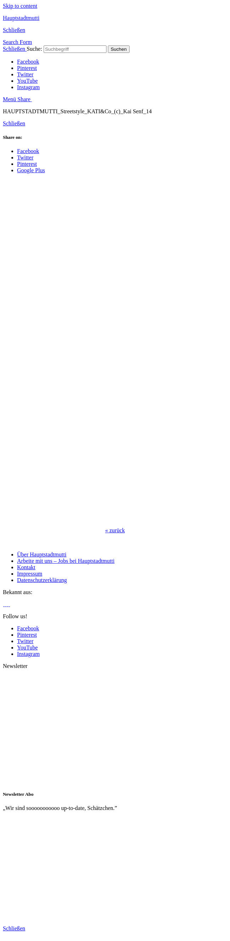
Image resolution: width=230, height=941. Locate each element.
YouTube (27, 81)
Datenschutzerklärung (42, 580)
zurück (115, 530)
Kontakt (26, 567)
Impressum (29, 574)
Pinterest (27, 68)
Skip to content (20, 6)
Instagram (28, 87)
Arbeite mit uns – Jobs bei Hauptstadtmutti (66, 561)
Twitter (25, 74)
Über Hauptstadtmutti (41, 554)
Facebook (28, 62)
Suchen (119, 49)
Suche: (34, 49)
